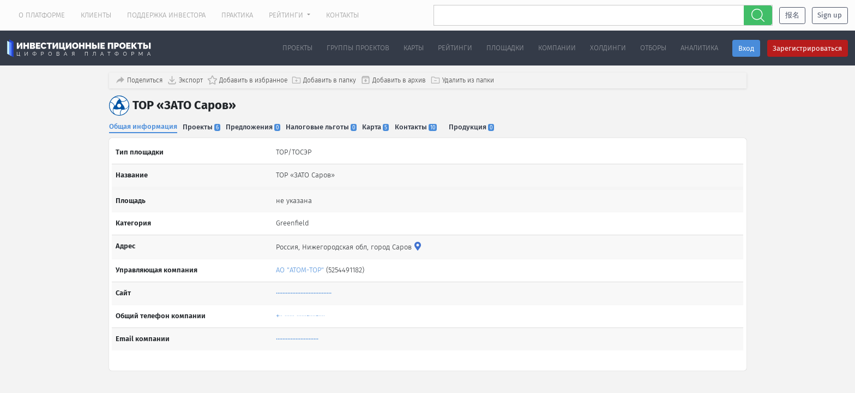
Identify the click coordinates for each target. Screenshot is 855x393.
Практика (237, 15)
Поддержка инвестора (166, 15)
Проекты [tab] (203, 126)
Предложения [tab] (256, 126)
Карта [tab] (382, 126)
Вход (746, 48)
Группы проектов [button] (358, 48)
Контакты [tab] (423, 126)
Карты (414, 48)
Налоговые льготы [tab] (326, 126)
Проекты (297, 48)
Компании (557, 48)
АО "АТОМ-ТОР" (301, 264)
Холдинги (608, 48)
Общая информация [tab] (143, 125)
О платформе (42, 15)
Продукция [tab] (481, 126)
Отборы (653, 48)
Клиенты (96, 15)
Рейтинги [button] (287, 15)
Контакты (342, 15)
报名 (792, 15)
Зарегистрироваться (807, 48)
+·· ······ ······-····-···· (301, 310)
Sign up (829, 15)
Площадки (505, 48)
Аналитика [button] (699, 48)
